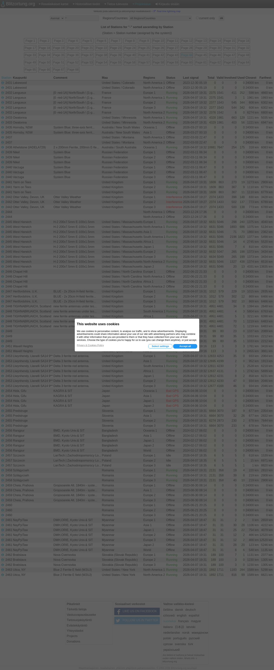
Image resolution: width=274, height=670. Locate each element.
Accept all (185, 346)
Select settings (160, 346)
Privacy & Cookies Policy (90, 345)
